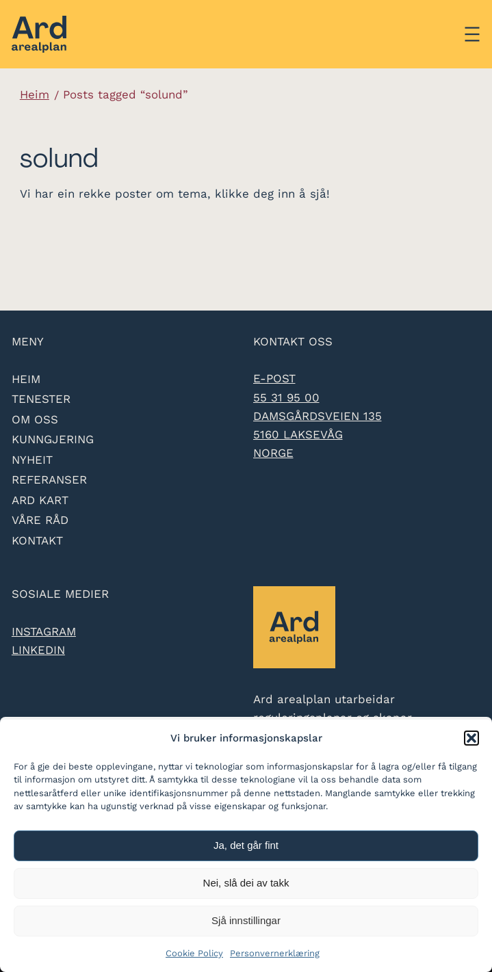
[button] (471, 738)
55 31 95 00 (286, 397)
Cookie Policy (194, 953)
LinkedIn (38, 650)
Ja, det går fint (246, 845)
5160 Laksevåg (298, 434)
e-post (274, 378)
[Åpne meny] (472, 34)
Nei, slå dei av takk (246, 883)
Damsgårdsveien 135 (317, 416)
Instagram (44, 631)
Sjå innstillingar (246, 920)
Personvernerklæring (275, 953)
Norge (273, 453)
